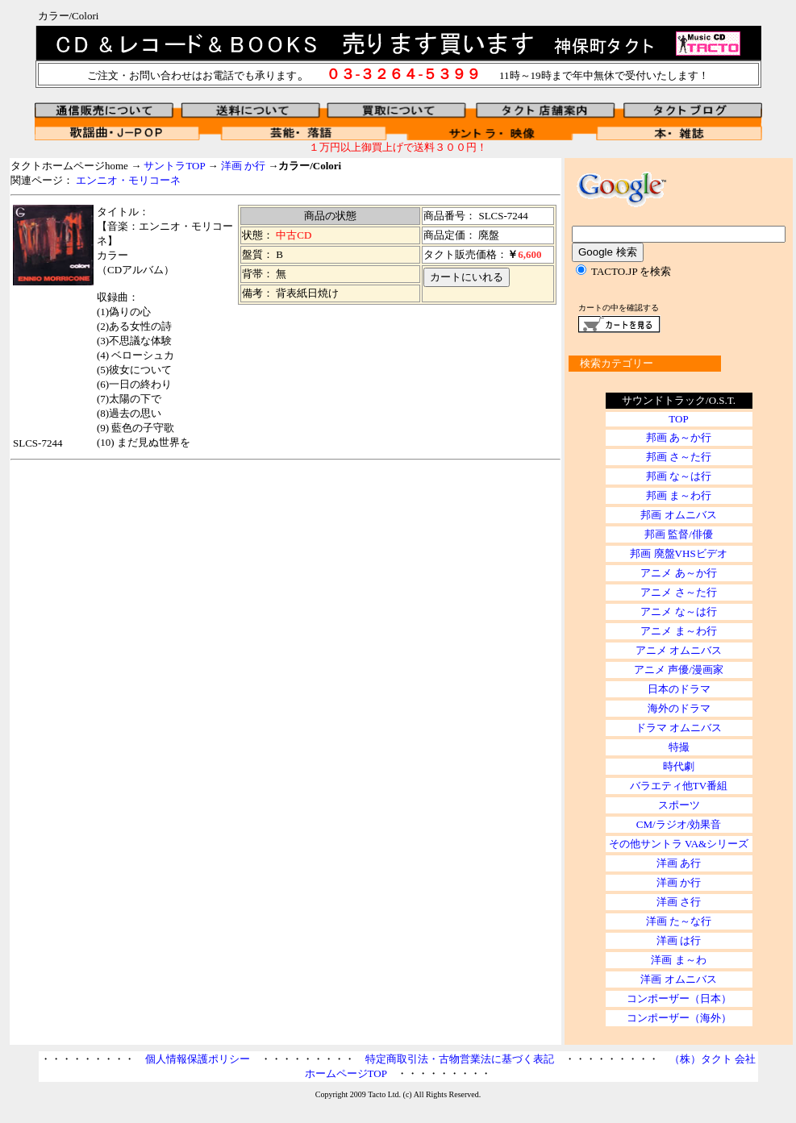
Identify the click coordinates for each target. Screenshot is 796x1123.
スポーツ (679, 805)
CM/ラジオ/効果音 (678, 824)
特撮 (679, 747)
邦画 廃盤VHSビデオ (678, 553)
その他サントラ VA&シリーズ (678, 844)
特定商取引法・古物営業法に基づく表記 (459, 1059)
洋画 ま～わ (678, 960)
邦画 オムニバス (678, 515)
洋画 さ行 (678, 902)
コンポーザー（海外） (679, 1018)
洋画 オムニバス (678, 979)
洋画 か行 (243, 166)
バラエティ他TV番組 (678, 786)
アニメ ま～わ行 (678, 631)
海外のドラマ (679, 708)
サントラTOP (174, 166)
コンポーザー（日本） (679, 998)
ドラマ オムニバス (679, 728)
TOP (678, 419)
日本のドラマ (679, 689)
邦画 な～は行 (678, 476)
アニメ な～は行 (678, 611)
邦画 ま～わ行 (678, 495)
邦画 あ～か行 (678, 437)
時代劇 (678, 766)
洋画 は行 (678, 940)
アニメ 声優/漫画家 (678, 669)
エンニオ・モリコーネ (128, 180)
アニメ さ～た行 (678, 592)
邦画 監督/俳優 (678, 534)
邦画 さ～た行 (678, 457)
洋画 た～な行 (678, 921)
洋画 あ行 (678, 863)
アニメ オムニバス (679, 650)
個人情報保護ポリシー (197, 1059)
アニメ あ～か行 (678, 573)
